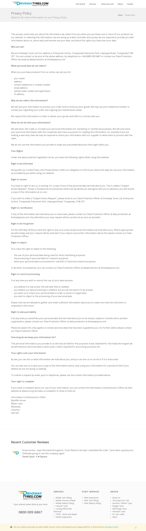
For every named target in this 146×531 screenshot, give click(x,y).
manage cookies (111, 527)
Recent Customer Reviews (30, 442)
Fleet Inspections (90, 497)
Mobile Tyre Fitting (63, 497)
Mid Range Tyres (118, 508)
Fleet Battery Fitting (91, 503)
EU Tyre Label (117, 514)
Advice (120, 4)
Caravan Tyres (61, 506)
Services (92, 4)
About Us (115, 497)
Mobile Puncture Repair (65, 500)
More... (114, 517)
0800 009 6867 (30, 512)
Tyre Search (80, 4)
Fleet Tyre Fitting (90, 500)
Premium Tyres (117, 511)
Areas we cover (107, 4)
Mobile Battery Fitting (64, 503)
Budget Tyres (117, 506)
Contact (130, 4)
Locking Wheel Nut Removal (63, 510)
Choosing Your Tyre (119, 500)
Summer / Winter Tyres (121, 503)
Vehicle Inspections (63, 517)
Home (120, 15)
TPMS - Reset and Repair (65, 514)
